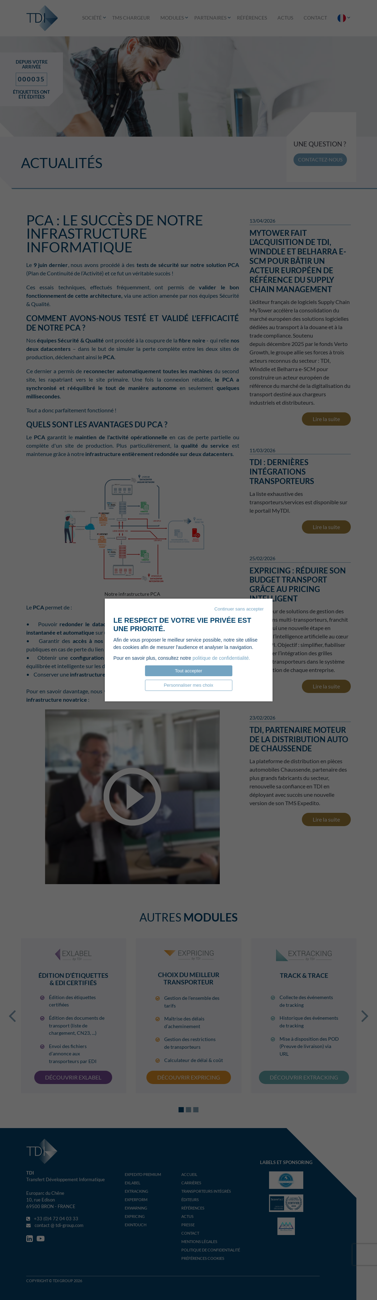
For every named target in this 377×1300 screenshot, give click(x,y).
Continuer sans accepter (239, 609)
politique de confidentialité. (221, 658)
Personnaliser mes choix (188, 685)
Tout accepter (188, 670)
